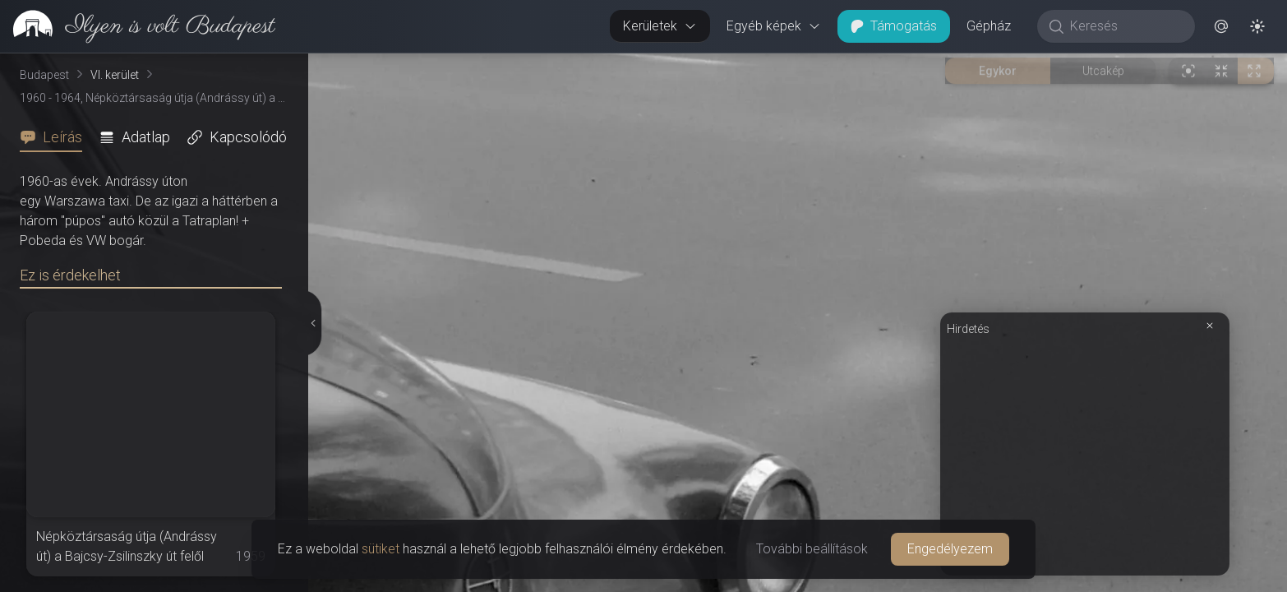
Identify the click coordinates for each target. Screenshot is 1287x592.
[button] (1221, 26)
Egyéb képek (774, 26)
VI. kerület (114, 74)
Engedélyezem (950, 549)
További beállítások (812, 549)
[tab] (56, 137)
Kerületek (660, 26)
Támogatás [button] (894, 26)
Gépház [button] (988, 26)
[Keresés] (1124, 26)
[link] (137, 26)
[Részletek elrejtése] (312, 323)
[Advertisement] (1085, 454)
